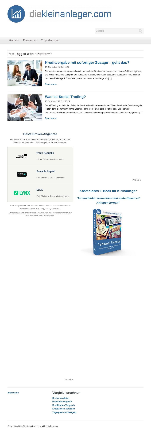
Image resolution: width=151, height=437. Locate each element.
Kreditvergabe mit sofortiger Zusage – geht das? (87, 62)
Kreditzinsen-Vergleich (63, 409)
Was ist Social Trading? (65, 97)
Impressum (13, 393)
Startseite (14, 40)
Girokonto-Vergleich (62, 401)
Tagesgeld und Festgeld (64, 412)
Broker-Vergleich (60, 398)
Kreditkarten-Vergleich (63, 405)
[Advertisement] (108, 153)
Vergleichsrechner (50, 40)
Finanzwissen (30, 40)
